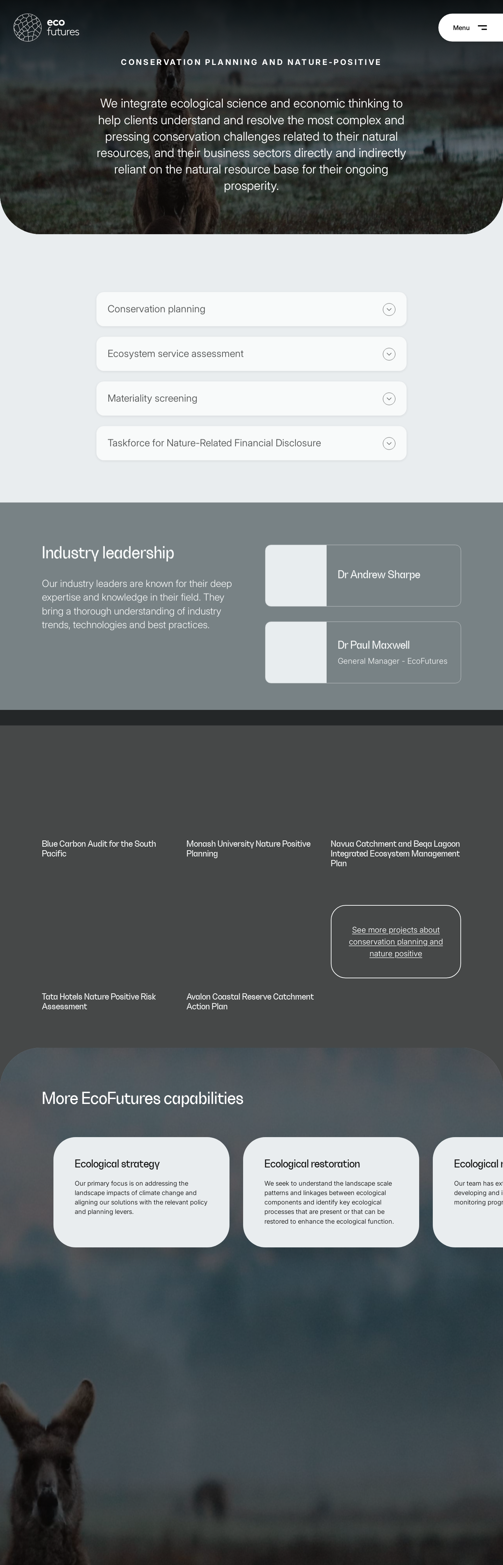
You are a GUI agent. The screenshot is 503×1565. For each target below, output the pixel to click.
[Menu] (470, 27)
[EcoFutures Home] (46, 28)
